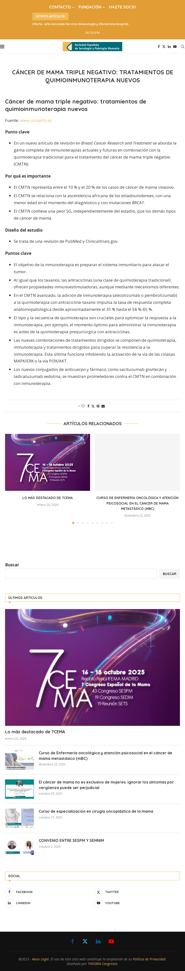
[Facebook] (159, 47)
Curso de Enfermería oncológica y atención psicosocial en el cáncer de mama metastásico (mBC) (137, 503)
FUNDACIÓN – (92, 6)
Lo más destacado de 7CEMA (47, 498)
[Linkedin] (169, 47)
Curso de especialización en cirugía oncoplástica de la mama (96, 811)
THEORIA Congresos (102, 963)
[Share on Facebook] (88, 406)
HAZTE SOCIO (122, 6)
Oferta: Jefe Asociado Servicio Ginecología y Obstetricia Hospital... (81, 24)
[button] (72, 16)
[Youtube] (175, 47)
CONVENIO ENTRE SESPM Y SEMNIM (71, 840)
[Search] (182, 47)
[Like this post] (83, 406)
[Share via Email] (103, 406)
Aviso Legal (40, 959)
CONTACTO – (61, 6)
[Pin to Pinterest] (98, 406)
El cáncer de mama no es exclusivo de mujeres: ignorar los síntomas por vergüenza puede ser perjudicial (106, 785)
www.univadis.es (36, 120)
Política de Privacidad (149, 959)
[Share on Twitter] (93, 406)
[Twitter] (163, 47)
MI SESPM (93, 32)
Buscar (12, 565)
